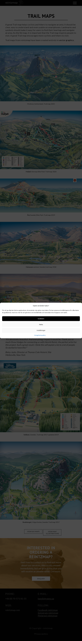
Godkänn (41, 319)
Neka (41, 324)
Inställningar (41, 330)
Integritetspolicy (40, 335)
